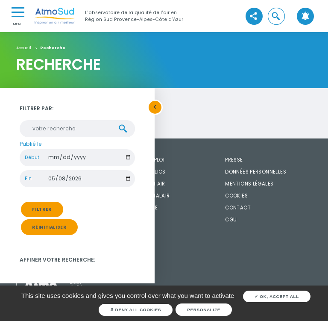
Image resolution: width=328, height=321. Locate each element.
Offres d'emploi (143, 159)
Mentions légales (249, 183)
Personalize (203, 309)
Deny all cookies (135, 309)
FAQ (127, 219)
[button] (276, 16)
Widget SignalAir (146, 195)
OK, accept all (277, 296)
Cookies (236, 195)
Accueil (23, 47)
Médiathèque (140, 207)
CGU (231, 219)
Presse (234, 159)
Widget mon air (143, 183)
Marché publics (143, 171)
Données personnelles (255, 171)
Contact (238, 207)
